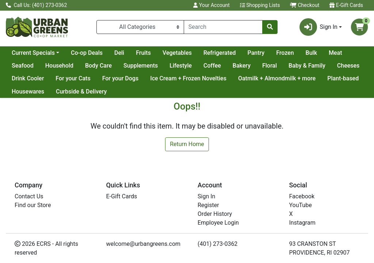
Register (208, 205)
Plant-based (343, 78)
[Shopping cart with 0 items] (359, 27)
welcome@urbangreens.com (143, 243)
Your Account (211, 5)
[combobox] (223, 27)
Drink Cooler (28, 78)
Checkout (304, 5)
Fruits (143, 52)
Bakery (242, 65)
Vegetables (177, 52)
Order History (215, 213)
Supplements (140, 65)
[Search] (223, 27)
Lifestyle (180, 65)
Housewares (28, 91)
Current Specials (33, 52)
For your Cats (73, 78)
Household (59, 65)
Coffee (212, 65)
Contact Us (29, 196)
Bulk (311, 52)
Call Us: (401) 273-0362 (36, 5)
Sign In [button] (318, 27)
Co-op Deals (87, 52)
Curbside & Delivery (81, 91)
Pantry (256, 52)
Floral (269, 65)
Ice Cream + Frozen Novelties (188, 78)
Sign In (206, 196)
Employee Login (218, 222)
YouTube (300, 205)
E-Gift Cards (346, 5)
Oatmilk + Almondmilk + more (277, 78)
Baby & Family (307, 65)
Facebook (301, 196)
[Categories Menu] (140, 27)
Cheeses (348, 65)
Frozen (285, 52)
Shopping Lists (260, 5)
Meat (335, 52)
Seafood (23, 65)
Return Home (187, 144)
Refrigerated (219, 52)
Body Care (98, 65)
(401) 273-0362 (217, 243)
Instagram (302, 222)
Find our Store (33, 205)
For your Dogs (120, 78)
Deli (119, 52)
